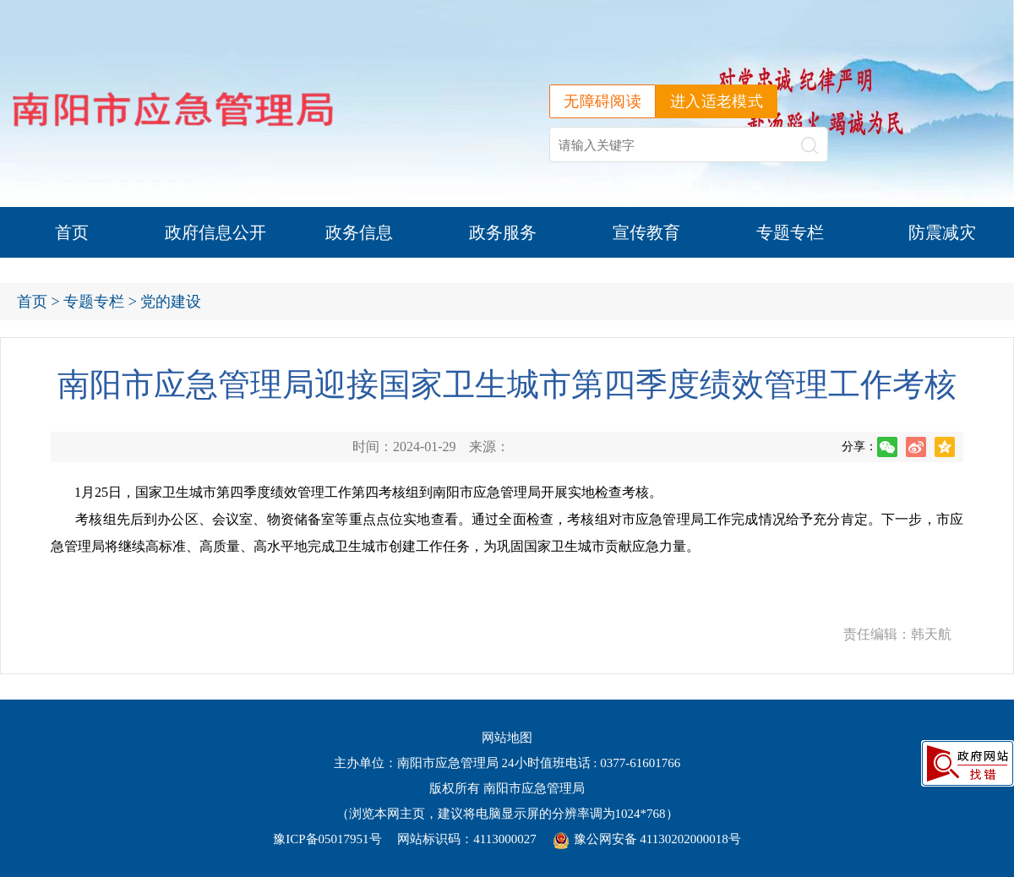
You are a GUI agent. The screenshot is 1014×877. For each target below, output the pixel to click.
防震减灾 (942, 232)
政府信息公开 (215, 232)
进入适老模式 (716, 101)
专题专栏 (790, 232)
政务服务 (503, 232)
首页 (72, 232)
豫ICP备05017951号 (327, 839)
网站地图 (507, 737)
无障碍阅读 (602, 101)
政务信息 (359, 232)
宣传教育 (646, 232)
